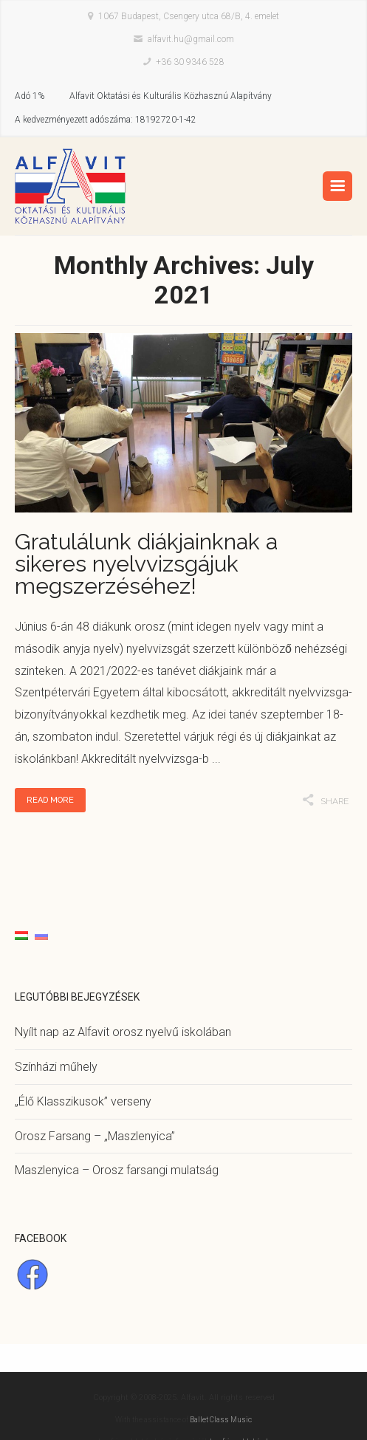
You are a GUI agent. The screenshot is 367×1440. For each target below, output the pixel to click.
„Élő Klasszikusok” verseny (83, 1101)
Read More (50, 800)
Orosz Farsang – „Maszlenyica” (95, 1136)
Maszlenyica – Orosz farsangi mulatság (117, 1170)
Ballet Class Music (221, 1420)
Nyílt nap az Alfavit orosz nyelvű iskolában (123, 1032)
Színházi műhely (56, 1067)
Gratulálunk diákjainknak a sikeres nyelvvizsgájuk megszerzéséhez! (146, 564)
